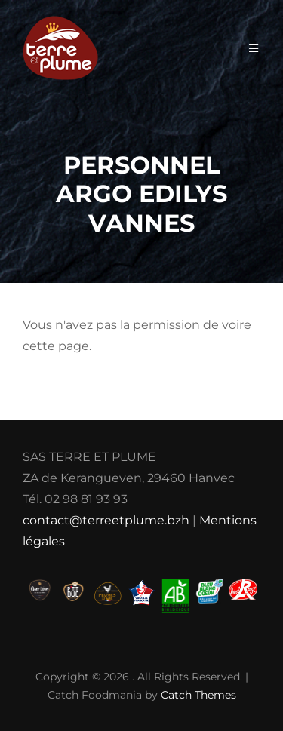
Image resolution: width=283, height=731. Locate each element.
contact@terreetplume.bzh (106, 520)
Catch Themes (198, 695)
